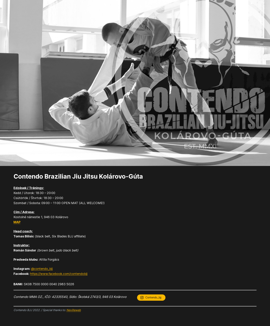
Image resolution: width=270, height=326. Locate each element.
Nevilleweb (73, 310)
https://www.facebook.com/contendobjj (58, 274)
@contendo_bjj (42, 269)
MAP (17, 222)
